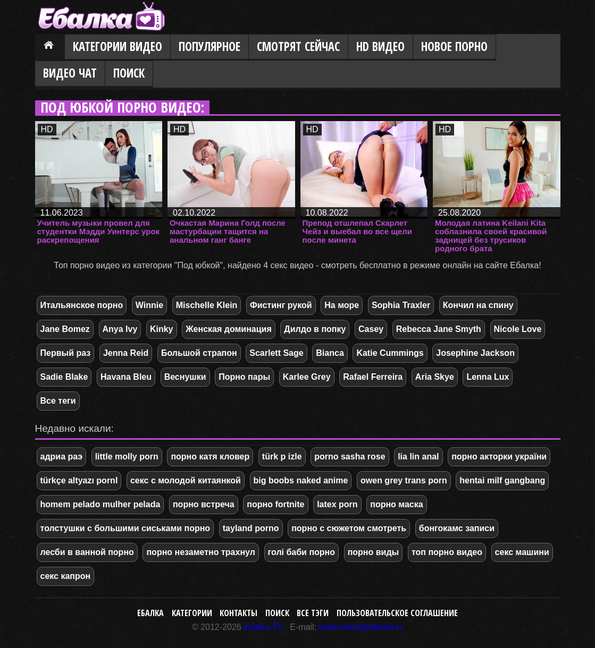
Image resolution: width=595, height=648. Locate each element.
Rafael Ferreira (373, 376)
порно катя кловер (210, 456)
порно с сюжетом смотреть (348, 528)
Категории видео (117, 46)
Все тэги (313, 613)
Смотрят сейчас (298, 46)
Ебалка (150, 613)
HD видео (380, 46)
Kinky (161, 329)
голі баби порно (301, 552)
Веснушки (185, 376)
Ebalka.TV (263, 627)
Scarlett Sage (276, 352)
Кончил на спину (478, 305)
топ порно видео (447, 552)
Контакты (238, 613)
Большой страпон (199, 352)
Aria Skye (434, 376)
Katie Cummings (389, 352)
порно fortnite (275, 504)
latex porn (337, 504)
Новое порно (454, 46)
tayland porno (251, 528)
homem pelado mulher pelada (100, 504)
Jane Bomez (65, 329)
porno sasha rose (349, 456)
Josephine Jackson (475, 352)
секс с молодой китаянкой (185, 480)
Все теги (58, 400)
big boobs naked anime (301, 480)
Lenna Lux (487, 376)
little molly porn (126, 456)
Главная (50, 47)
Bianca (329, 352)
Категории (192, 613)
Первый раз (65, 352)
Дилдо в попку (315, 329)
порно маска (396, 504)
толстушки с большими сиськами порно (125, 528)
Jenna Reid (125, 352)
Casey (370, 329)
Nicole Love (518, 329)
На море (341, 305)
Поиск (129, 73)
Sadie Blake (64, 376)
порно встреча (203, 504)
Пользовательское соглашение (397, 613)
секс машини (522, 552)
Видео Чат (70, 73)
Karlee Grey (307, 376)
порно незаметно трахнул (200, 552)
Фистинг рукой (281, 305)
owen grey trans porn (404, 480)
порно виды (373, 552)
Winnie (149, 305)
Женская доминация (229, 329)
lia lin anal (418, 456)
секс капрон (65, 576)
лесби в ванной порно (87, 552)
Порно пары (244, 376)
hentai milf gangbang (502, 480)
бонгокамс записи (457, 528)
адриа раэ (61, 456)
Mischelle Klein (207, 305)
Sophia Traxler (401, 305)
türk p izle (282, 456)
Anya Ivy (120, 329)
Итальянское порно (81, 305)
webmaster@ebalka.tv (361, 627)
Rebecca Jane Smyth (438, 329)
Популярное (209, 46)
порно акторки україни (499, 456)
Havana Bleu (126, 376)
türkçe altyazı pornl (79, 480)
